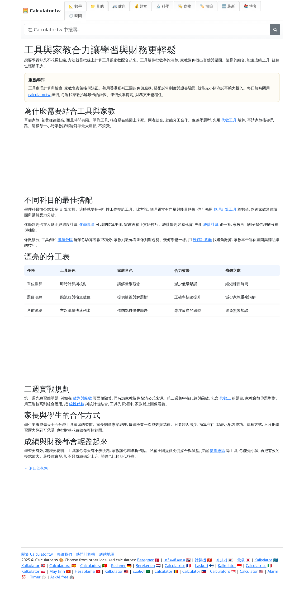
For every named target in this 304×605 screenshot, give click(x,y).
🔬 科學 (162, 6)
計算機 (200, 560)
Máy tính (57, 571)
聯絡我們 (64, 554)
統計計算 (210, 224)
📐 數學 (75, 6)
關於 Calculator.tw (37, 554)
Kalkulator (30, 565)
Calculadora (60, 565)
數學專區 (217, 450)
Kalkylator (263, 560)
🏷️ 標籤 (206, 6)
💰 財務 (140, 6)
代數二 (225, 398)
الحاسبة (139, 571)
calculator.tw (39, 94)
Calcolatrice (256, 565)
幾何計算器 (202, 239)
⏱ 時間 (75, 15)
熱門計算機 (85, 554)
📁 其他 (97, 6)
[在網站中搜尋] (147, 29)
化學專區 (87, 224)
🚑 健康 (119, 6)
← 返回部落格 (36, 468)
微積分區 (65, 239)
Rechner (118, 565)
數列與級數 (82, 398)
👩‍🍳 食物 (184, 6)
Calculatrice (175, 565)
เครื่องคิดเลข (174, 560)
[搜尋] (275, 29)
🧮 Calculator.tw (42, 10)
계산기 (221, 560)
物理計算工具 (225, 209)
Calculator (163, 571)
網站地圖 (106, 554)
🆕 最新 (228, 6)
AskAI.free (59, 577)
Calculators (220, 571)
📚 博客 (250, 6)
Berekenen (145, 565)
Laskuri (201, 565)
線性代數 (76, 403)
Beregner (145, 560)
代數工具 (229, 120)
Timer (35, 577)
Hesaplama (85, 571)
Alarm (273, 571)
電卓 (241, 560)
